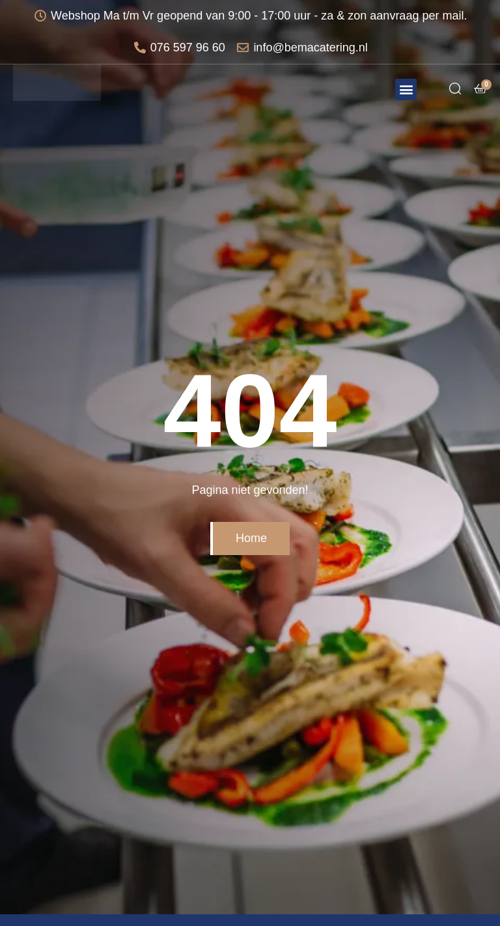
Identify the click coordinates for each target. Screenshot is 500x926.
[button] (406, 89)
